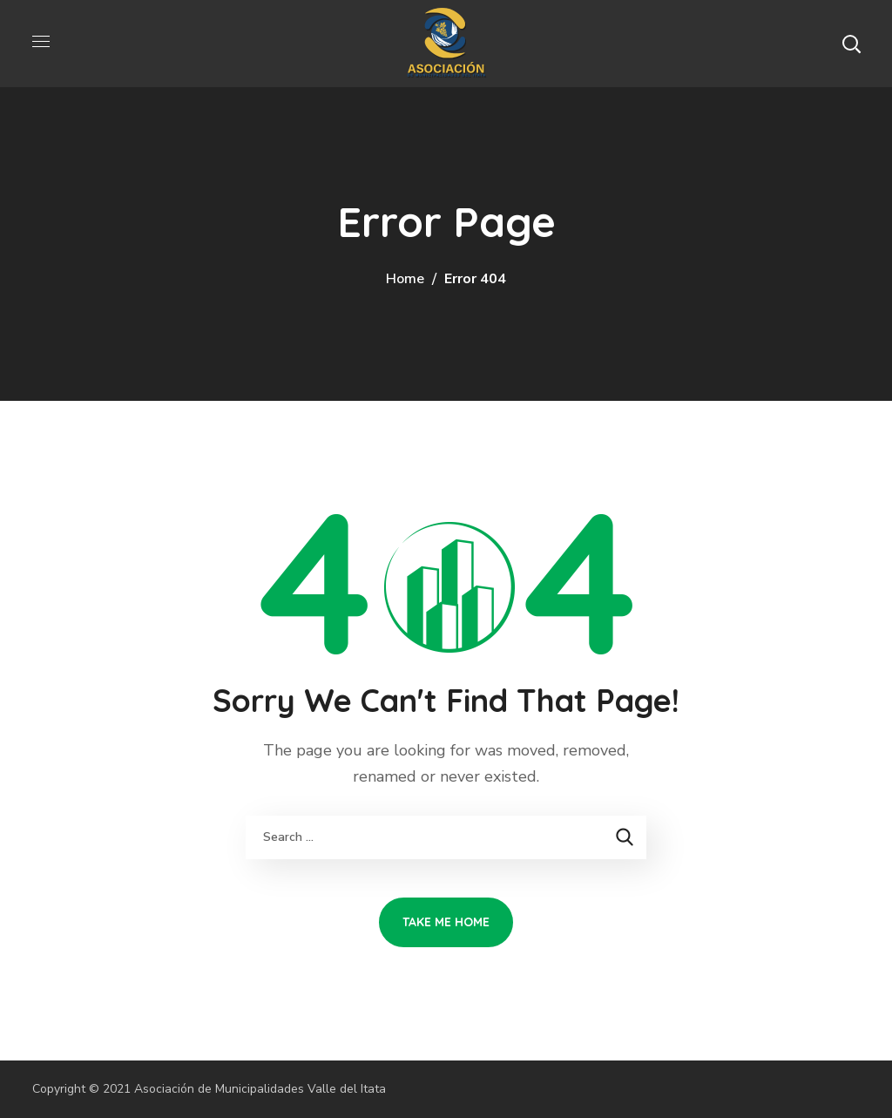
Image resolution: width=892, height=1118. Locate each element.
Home (405, 278)
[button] (851, 43)
